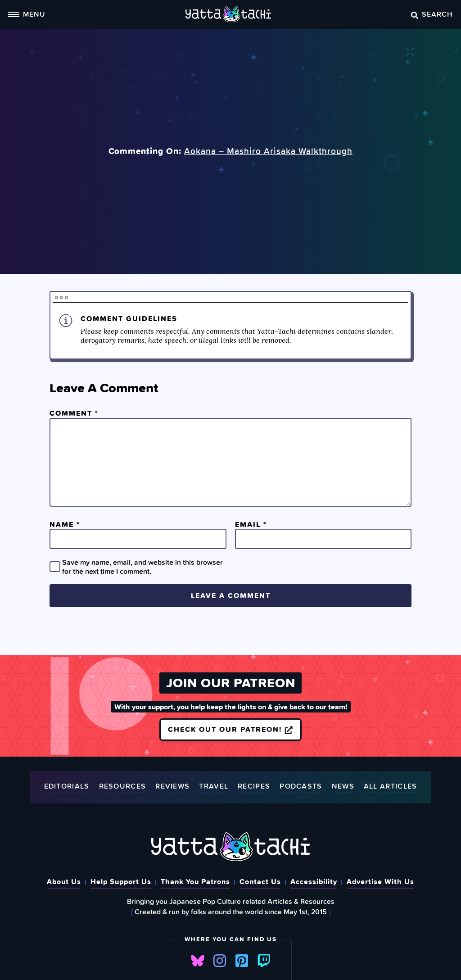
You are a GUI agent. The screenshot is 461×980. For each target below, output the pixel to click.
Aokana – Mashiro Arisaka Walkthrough (268, 151)
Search (432, 14)
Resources (122, 786)
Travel (213, 786)
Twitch (264, 960)
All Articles (390, 786)
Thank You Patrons (195, 881)
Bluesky (197, 960)
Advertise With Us (380, 881)
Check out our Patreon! (230, 729)
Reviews (172, 786)
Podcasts (301, 786)
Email (251, 524)
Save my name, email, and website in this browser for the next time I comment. (142, 567)
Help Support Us (120, 881)
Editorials (67, 786)
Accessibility (313, 881)
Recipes (254, 786)
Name (65, 524)
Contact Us (260, 881)
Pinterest (242, 960)
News (343, 786)
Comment (74, 412)
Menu (26, 14)
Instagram (219, 960)
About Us (64, 881)
